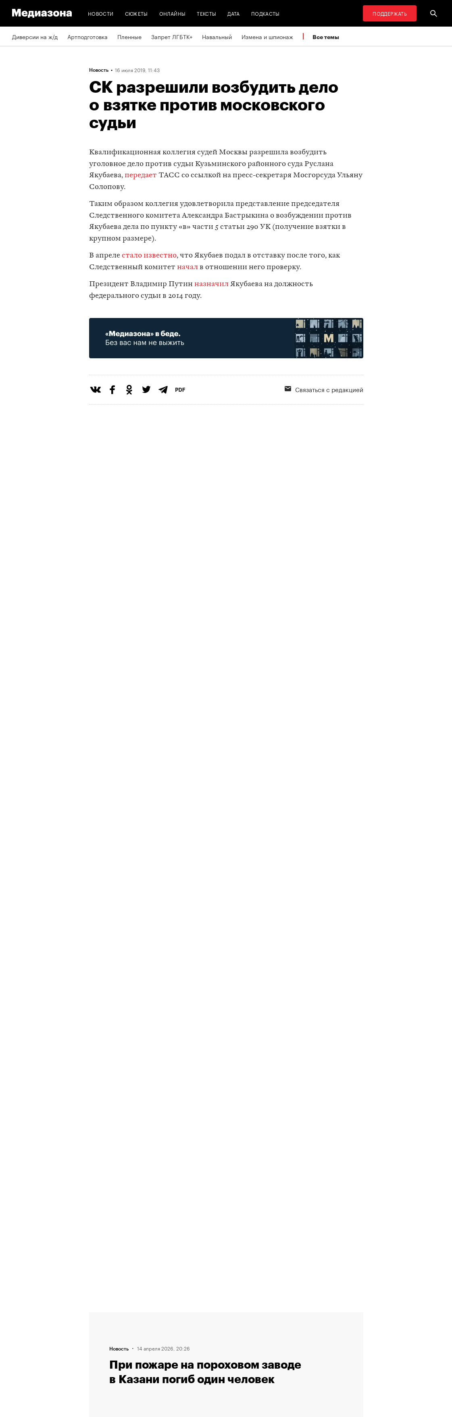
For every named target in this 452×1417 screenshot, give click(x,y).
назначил (211, 284)
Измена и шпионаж (267, 36)
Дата (233, 13)
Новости (101, 13)
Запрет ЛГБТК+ (171, 36)
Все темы (325, 36)
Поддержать (390, 13)
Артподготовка (87, 36)
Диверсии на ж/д (35, 36)
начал (187, 267)
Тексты (206, 13)
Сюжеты (136, 13)
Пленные (129, 36)
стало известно (149, 255)
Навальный (217, 36)
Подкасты (265, 13)
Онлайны (172, 13)
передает (141, 175)
